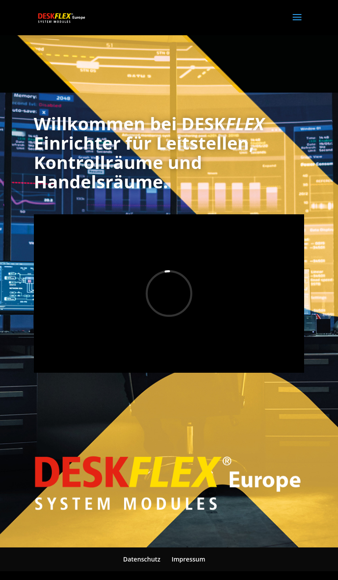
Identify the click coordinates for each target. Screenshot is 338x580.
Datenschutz (142, 559)
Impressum (188, 559)
